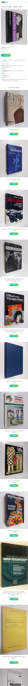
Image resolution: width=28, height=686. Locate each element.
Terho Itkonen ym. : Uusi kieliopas (14, 179)
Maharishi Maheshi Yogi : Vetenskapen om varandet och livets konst (14, 657)
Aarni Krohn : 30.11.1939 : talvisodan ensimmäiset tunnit (14, 229)
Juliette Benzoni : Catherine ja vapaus (14, 381)
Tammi (13, 47)
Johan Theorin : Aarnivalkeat (14, 129)
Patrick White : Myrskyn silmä (14, 530)
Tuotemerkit (8, 47)
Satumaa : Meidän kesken (14, 480)
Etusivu (2, 8)
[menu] (25, 2)
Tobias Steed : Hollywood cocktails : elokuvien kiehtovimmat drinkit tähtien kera (14, 279)
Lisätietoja (6, 55)
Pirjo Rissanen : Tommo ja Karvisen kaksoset (14, 431)
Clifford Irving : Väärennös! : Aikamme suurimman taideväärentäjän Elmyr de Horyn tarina (14, 330)
